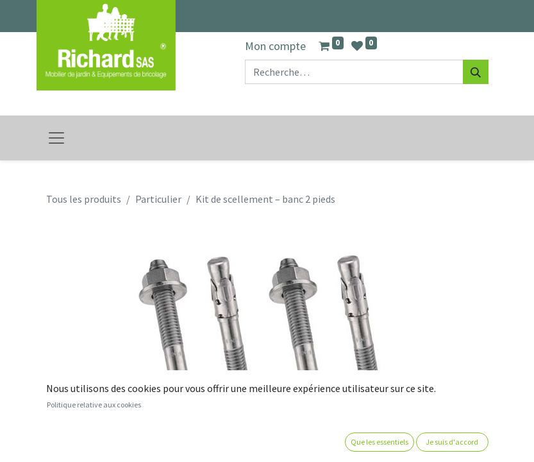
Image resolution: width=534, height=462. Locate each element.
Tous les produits (83, 199)
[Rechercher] (475, 72)
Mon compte (275, 45)
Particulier (158, 199)
